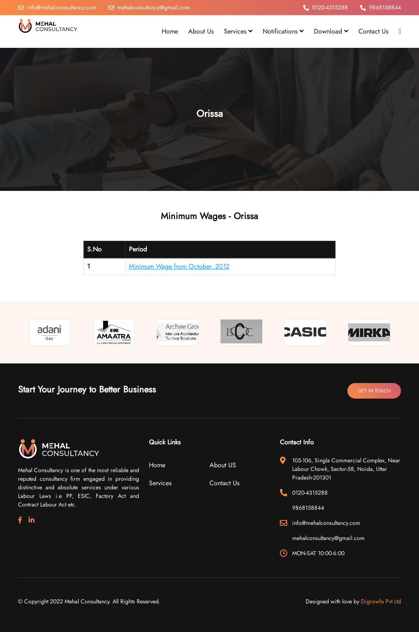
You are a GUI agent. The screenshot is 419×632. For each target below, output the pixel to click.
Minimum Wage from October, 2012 (179, 266)
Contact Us (224, 483)
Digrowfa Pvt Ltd (381, 601)
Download (331, 31)
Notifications (283, 31)
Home (157, 465)
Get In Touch (374, 390)
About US (223, 465)
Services (238, 31)
